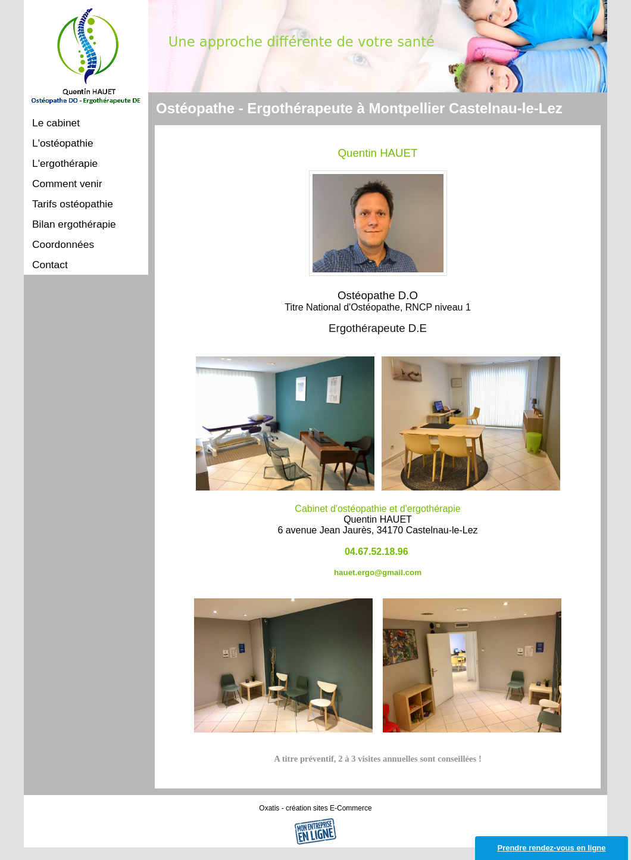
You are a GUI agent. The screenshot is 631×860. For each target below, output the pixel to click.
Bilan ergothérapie (74, 224)
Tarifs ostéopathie (72, 204)
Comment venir (67, 184)
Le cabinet (56, 123)
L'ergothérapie (65, 163)
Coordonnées (63, 244)
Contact (50, 265)
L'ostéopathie (62, 143)
